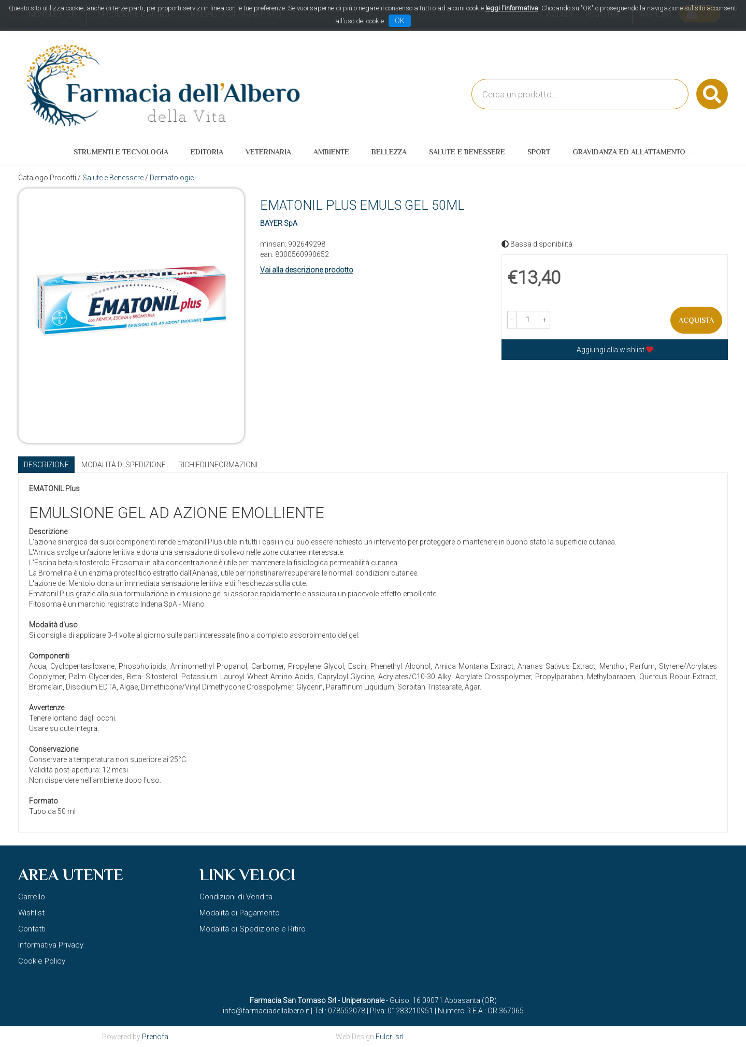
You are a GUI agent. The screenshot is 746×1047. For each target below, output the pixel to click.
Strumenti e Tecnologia (121, 152)
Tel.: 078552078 (339, 1011)
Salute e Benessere (467, 152)
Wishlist (31, 912)
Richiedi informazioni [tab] (217, 465)
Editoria (207, 152)
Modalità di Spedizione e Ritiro (252, 929)
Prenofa (155, 1036)
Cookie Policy (41, 961)
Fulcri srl (390, 1036)
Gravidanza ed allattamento (628, 152)
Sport (538, 152)
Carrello (31, 896)
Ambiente (331, 152)
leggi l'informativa (511, 8)
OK (400, 21)
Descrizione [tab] (46, 465)
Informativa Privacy (50, 945)
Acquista (696, 320)
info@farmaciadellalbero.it (266, 1011)
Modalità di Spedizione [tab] (123, 465)
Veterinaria (268, 152)
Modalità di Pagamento (239, 912)
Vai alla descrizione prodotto (306, 270)
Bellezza (389, 152)
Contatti (32, 929)
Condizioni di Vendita (235, 896)
